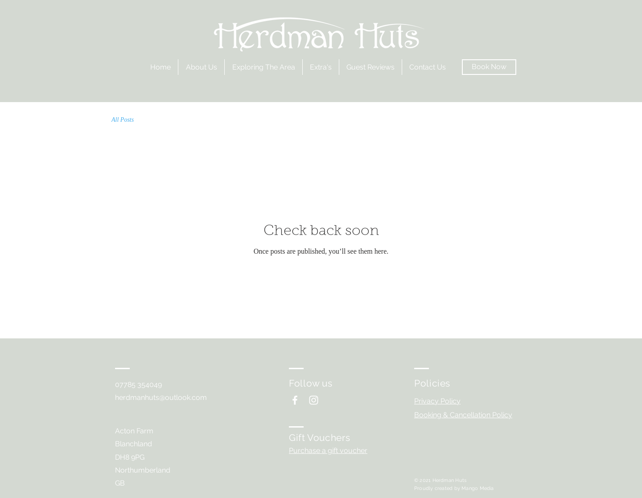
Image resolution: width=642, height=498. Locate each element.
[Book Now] (489, 67)
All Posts (122, 119)
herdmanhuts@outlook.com (161, 397)
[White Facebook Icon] (295, 400)
